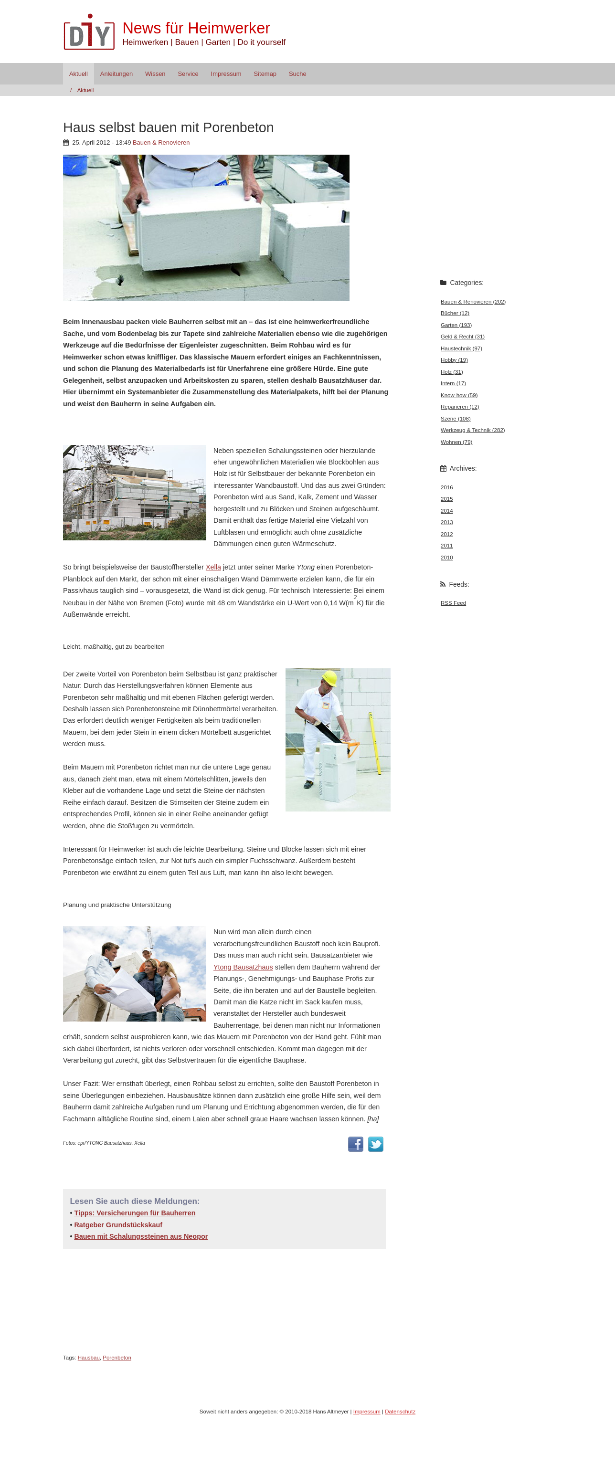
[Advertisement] (174, 426)
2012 (447, 534)
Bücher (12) (455, 313)
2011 (447, 545)
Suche (298, 73)
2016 (447, 487)
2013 (447, 522)
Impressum (226, 73)
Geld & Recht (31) (463, 336)
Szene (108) (456, 419)
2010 (447, 557)
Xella (213, 567)
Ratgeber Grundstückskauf (118, 1225)
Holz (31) (452, 372)
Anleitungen (116, 73)
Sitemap (265, 73)
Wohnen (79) (456, 442)
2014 (447, 511)
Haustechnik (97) (461, 348)
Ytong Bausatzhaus (243, 967)
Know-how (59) (459, 395)
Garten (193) (456, 325)
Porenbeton (117, 1357)
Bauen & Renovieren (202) (473, 302)
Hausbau (89, 1357)
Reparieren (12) (460, 407)
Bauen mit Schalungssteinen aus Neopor (141, 1236)
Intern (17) (453, 383)
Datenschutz (400, 1411)
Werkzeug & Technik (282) (473, 430)
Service (188, 73)
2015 (447, 499)
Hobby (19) (454, 360)
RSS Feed (453, 603)
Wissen (155, 73)
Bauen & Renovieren (161, 142)
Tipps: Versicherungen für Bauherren (134, 1213)
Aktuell (78, 73)
